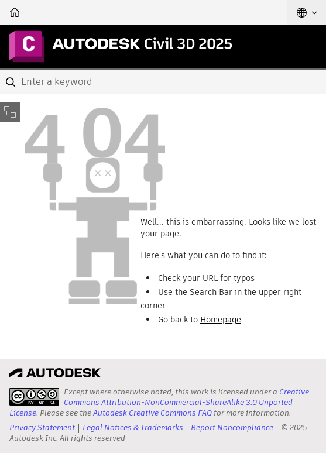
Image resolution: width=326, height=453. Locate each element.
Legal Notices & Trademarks (133, 427)
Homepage (220, 319)
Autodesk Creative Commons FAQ (152, 412)
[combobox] (163, 82)
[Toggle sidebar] (10, 112)
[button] (306, 12)
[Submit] (11, 82)
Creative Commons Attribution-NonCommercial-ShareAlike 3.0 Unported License (159, 402)
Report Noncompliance (232, 427)
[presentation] (34, 397)
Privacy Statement (42, 427)
